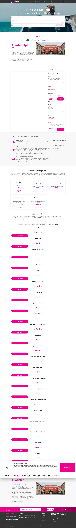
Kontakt (50, 1)
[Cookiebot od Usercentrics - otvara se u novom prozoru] (6, 526)
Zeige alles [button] (38, 465)
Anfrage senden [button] (51, 99)
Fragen (45, 1)
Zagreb (39, 40)
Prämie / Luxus (51, 224)
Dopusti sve (67, 514)
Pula (48, 40)
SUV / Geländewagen (43, 224)
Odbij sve (67, 521)
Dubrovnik (44, 40)
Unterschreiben (50, 509)
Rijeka (31, 40)
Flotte (27, 1)
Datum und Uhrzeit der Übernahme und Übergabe (47, 20)
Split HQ (56, 69)
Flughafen (50, 69)
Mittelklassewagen (35, 224)
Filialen (32, 1)
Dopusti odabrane (67, 517)
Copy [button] (63, 82)
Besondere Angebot (38, 1)
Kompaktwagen (27, 224)
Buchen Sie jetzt (60, 99)
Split (27, 40)
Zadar (35, 40)
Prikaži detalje (54, 525)
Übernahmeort (14, 20)
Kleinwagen (21, 224)
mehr (55, 1)
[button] (19, 186)
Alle (56, 224)
